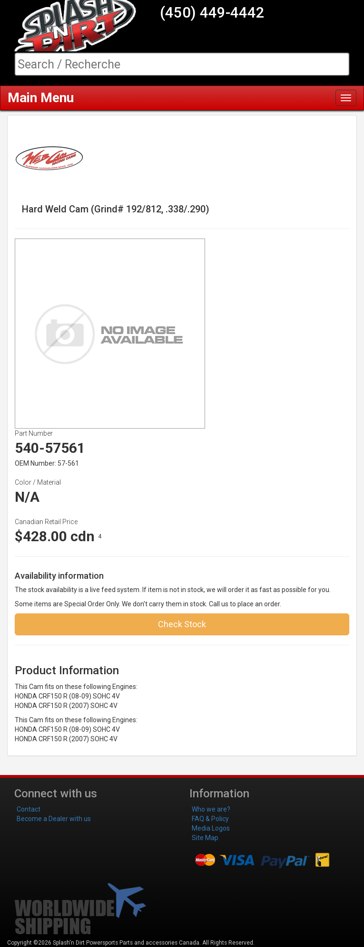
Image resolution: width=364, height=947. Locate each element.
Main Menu (41, 97)
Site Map (205, 838)
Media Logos (211, 828)
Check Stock (182, 624)
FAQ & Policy (210, 819)
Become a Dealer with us (54, 819)
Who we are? (211, 809)
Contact (28, 809)
